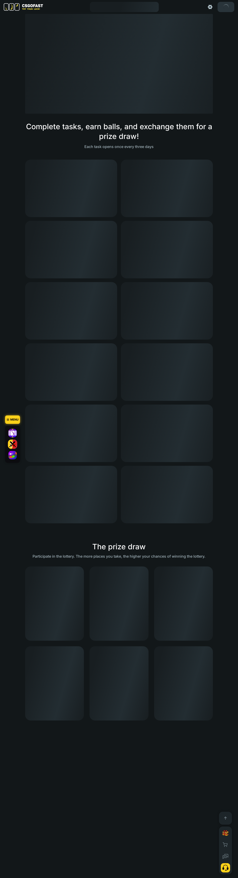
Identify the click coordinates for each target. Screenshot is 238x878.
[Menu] (12, 419)
